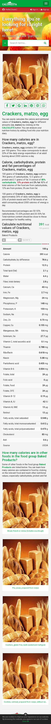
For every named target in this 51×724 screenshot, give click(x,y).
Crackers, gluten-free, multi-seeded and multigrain (25, 645)
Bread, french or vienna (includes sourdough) (25, 531)
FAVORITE (24, 240)
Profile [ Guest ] (9, 9)
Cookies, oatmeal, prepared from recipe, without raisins (26, 702)
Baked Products (9, 235)
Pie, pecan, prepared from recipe (25, 588)
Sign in (34, 9)
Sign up (45, 9)
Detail (25, 721)
